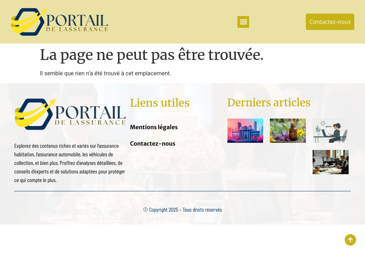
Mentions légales (154, 127)
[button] (243, 22)
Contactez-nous (152, 143)
